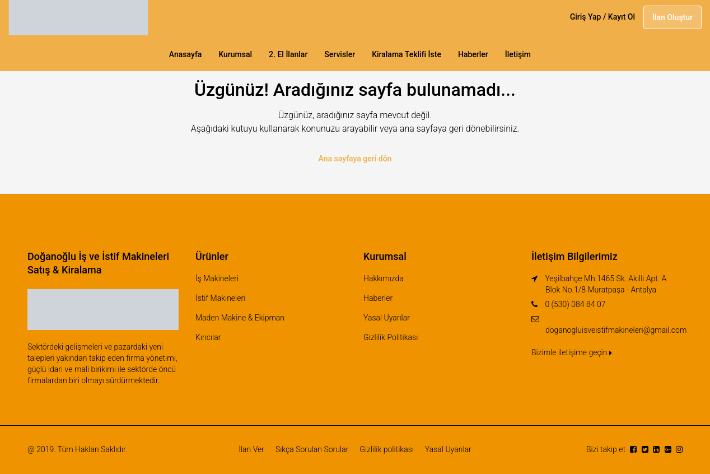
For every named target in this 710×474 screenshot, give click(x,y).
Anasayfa (185, 54)
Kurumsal (235, 54)
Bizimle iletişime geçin (571, 352)
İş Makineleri (217, 278)
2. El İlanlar (288, 54)
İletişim (518, 54)
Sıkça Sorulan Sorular (311, 449)
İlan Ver (251, 449)
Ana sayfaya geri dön (355, 158)
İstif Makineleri (220, 298)
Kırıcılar (208, 337)
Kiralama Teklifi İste (406, 54)
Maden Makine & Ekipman (239, 317)
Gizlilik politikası (386, 449)
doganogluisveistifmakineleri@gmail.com (615, 330)
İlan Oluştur (672, 17)
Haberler (473, 54)
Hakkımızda (383, 278)
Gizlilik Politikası (390, 337)
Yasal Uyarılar (386, 317)
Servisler (339, 54)
